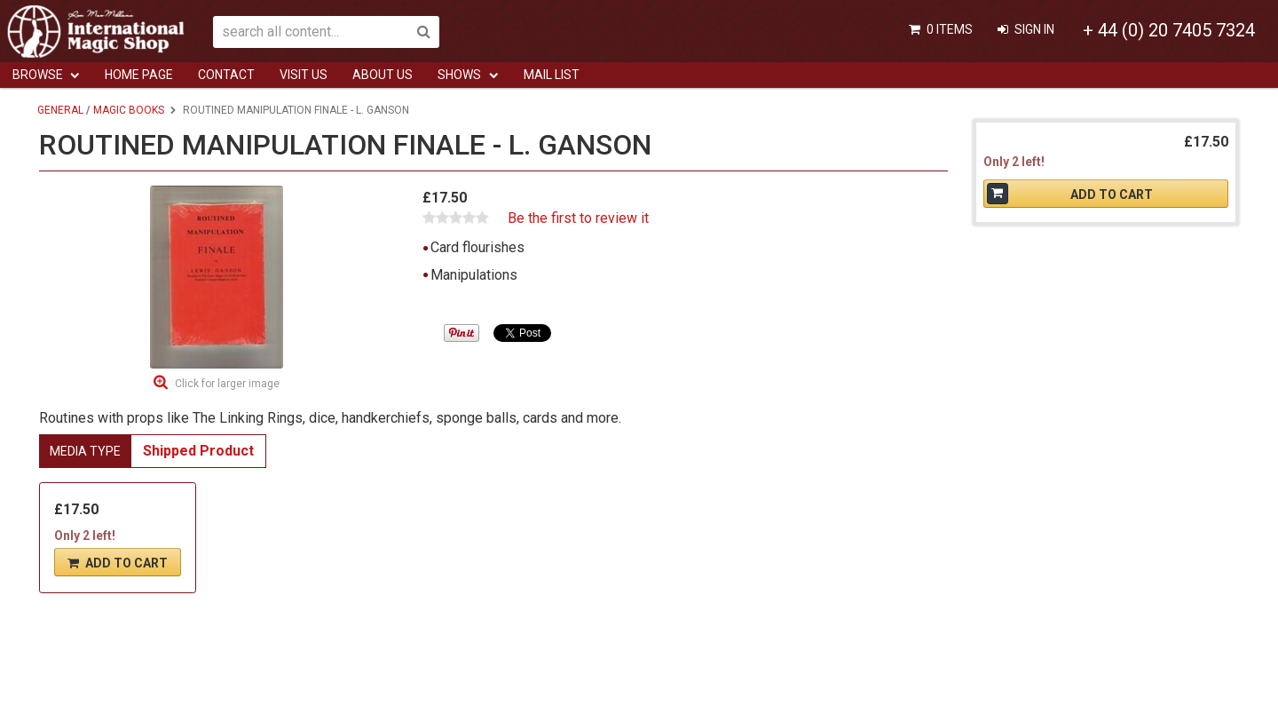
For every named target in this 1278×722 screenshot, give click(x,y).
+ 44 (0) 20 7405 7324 (1169, 30)
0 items (950, 29)
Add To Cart (126, 563)
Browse (37, 74)
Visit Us (303, 74)
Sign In (1034, 29)
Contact (226, 74)
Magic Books (128, 110)
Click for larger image (227, 383)
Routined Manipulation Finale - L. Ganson (296, 110)
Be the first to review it (578, 218)
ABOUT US (382, 74)
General (60, 110)
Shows (459, 74)
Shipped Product (198, 450)
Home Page (139, 74)
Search (423, 32)
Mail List (552, 74)
